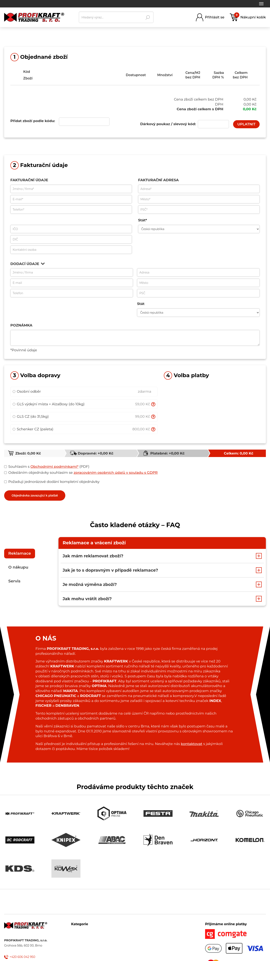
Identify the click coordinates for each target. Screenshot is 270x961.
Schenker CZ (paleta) (33, 429)
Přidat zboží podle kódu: (32, 121)
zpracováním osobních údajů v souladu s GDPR (116, 472)
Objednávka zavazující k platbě (35, 495)
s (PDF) (47, 466)
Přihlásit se (214, 17)
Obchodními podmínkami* (54, 466)
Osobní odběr (27, 391)
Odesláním (17, 472)
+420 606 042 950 (22, 957)
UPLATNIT (246, 124)
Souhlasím (16, 466)
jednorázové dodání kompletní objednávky (53, 481)
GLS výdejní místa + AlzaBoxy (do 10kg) (49, 404)
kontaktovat (191, 744)
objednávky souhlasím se (82, 472)
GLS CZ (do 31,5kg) (31, 416)
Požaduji (14, 482)
